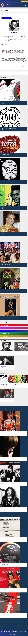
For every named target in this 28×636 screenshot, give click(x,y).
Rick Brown (3, 233)
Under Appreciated (4, 325)
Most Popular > (4, 77)
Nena (2, 483)
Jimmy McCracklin (4, 207)
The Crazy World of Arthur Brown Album (9, 614)
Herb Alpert (3, 290)
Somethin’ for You (5, 564)
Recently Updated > (5, 240)
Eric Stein (3, 432)
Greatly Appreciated (5, 333)
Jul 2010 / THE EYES (17, 1)
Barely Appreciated (4, 328)
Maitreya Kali (4, 180)
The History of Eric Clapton (6, 317)
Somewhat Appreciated (5, 330)
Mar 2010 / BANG (4, 101)
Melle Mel (3, 508)
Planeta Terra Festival (5, 154)
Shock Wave (4, 538)
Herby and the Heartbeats (6, 264)
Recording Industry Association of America (9, 128)
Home (2, 10)
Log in (3, 627)
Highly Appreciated (4, 336)
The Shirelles (4, 589)
